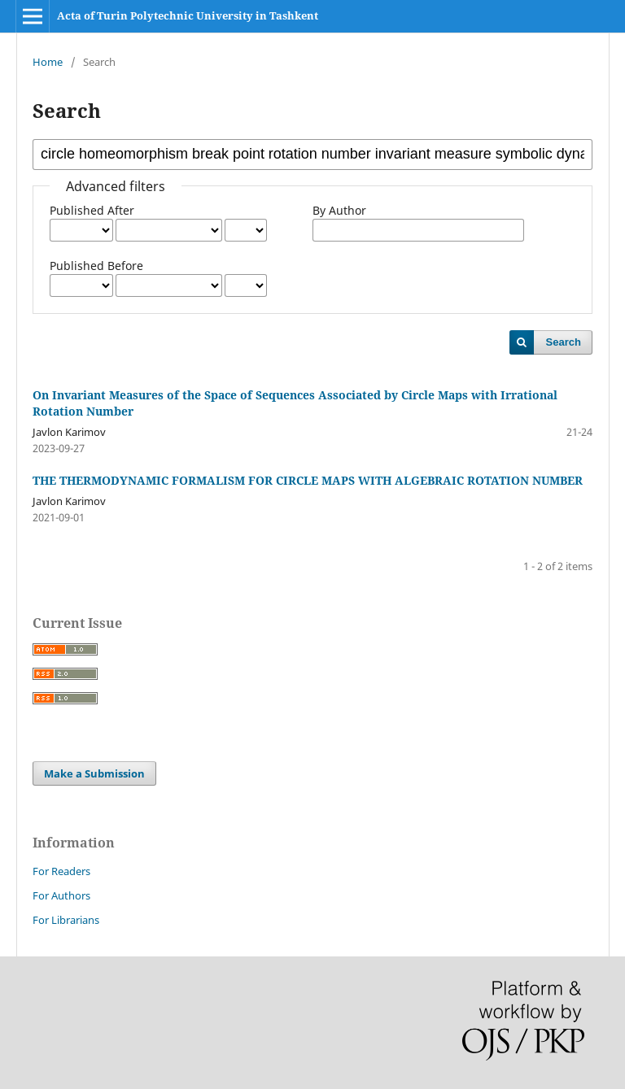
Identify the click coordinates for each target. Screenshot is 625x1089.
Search (563, 342)
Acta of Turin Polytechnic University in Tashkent (187, 15)
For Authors (61, 895)
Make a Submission (94, 773)
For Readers (61, 871)
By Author (339, 210)
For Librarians (66, 920)
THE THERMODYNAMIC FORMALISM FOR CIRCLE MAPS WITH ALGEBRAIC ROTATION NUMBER (308, 480)
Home (48, 61)
